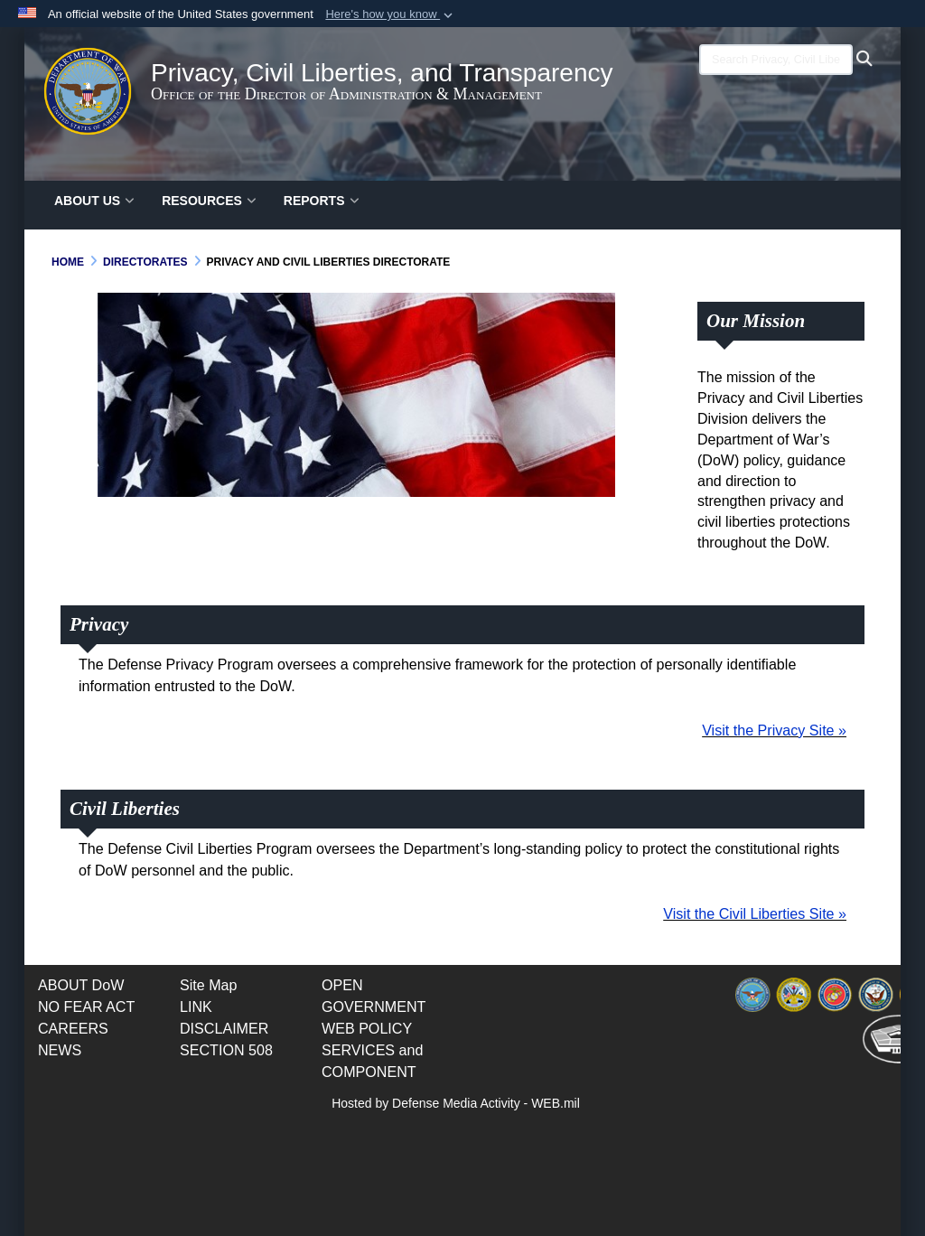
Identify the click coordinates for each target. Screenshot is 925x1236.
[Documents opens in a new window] (81, 985)
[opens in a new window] (86, 1006)
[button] (390, 14)
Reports (322, 200)
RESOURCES (209, 200)
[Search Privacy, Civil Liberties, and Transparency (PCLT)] (776, 59)
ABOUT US (94, 200)
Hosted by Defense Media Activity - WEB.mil (456, 1103)
